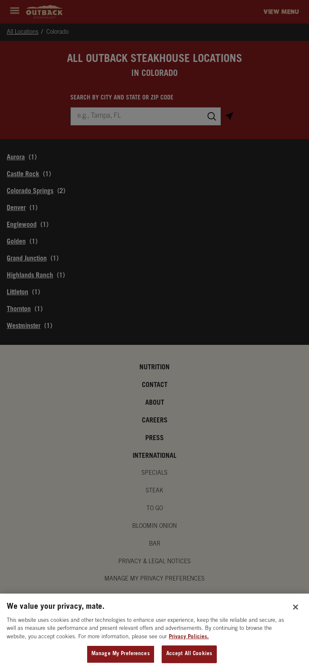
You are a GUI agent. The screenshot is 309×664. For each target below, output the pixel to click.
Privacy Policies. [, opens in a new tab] (189, 641)
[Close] (295, 611)
